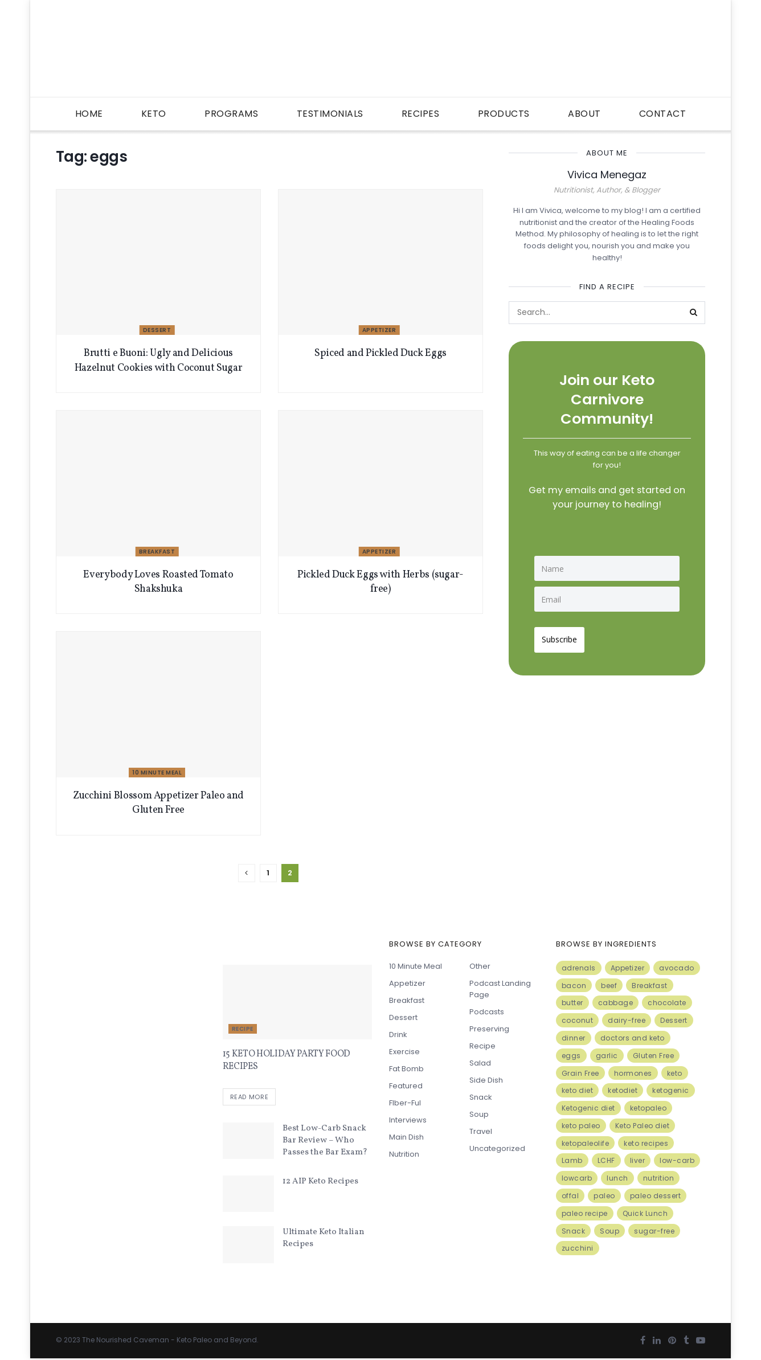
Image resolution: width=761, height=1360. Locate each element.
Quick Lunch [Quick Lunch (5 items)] (645, 1213)
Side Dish (486, 1080)
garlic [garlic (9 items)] (607, 1055)
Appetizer (379, 330)
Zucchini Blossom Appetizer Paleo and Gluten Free (158, 803)
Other (479, 966)
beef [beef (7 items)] (609, 985)
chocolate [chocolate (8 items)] (667, 1002)
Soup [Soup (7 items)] (609, 1231)
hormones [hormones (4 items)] (633, 1073)
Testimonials (330, 113)
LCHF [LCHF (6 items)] (606, 1160)
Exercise (404, 1051)
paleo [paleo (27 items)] (604, 1196)
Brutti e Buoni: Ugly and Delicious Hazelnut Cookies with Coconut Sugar (158, 360)
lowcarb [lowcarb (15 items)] (577, 1178)
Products (504, 113)
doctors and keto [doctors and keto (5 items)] (632, 1038)
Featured (406, 1085)
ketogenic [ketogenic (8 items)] (670, 1090)
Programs (231, 113)
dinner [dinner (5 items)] (574, 1038)
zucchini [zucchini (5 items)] (578, 1248)
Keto (153, 113)
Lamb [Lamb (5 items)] (572, 1160)
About (584, 113)
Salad (480, 1063)
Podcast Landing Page (500, 989)
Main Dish (406, 1137)
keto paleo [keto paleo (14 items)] (581, 1125)
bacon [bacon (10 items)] (574, 985)
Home (89, 113)
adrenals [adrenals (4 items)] (579, 968)
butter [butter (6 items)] (572, 1002)
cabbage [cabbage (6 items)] (615, 1002)
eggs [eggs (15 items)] (571, 1055)
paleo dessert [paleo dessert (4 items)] (655, 1196)
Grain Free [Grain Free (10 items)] (580, 1073)
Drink (398, 1034)
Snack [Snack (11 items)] (574, 1231)
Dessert (157, 330)
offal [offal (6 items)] (570, 1196)
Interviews (408, 1120)
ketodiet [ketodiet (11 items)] (622, 1090)
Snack (480, 1097)
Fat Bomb (406, 1068)
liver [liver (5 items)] (637, 1160)
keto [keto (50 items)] (674, 1073)
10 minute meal (157, 772)
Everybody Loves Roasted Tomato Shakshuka (158, 582)
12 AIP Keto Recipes (320, 1183)
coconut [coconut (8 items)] (578, 1020)
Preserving (489, 1028)
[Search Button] (693, 312)
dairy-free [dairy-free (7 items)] (626, 1020)
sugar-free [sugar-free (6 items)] (654, 1231)
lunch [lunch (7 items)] (617, 1178)
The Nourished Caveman (125, 1341)
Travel (480, 1131)
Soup (479, 1114)
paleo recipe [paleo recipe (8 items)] (585, 1213)
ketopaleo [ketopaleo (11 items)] (648, 1108)
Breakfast (157, 551)
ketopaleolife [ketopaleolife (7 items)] (585, 1143)
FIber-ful (405, 1102)
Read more (249, 1098)
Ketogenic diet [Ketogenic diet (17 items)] (588, 1108)
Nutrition (404, 1154)
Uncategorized (497, 1148)
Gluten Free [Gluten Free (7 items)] (653, 1055)
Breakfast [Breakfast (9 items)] (650, 985)
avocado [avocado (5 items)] (676, 968)
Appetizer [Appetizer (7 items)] (628, 968)
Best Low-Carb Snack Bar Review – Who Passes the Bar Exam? (325, 1142)
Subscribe (563, 635)
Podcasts (486, 1011)
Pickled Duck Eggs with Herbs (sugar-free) (380, 582)
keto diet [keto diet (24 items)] (578, 1090)
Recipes (421, 113)
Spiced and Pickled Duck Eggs (380, 353)
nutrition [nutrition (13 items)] (658, 1178)
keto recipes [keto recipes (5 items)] (646, 1143)
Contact (662, 113)
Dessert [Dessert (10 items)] (674, 1020)
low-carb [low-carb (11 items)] (677, 1160)
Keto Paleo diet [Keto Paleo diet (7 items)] (642, 1125)
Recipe (242, 1029)
